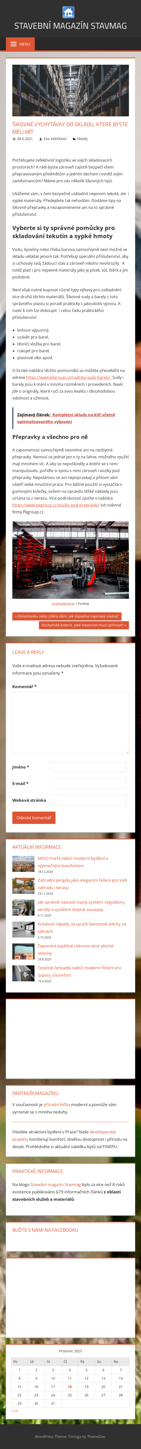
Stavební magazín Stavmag (70, 25)
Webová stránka (29, 800)
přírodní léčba (57, 1104)
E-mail (20, 783)
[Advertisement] (70, 1037)
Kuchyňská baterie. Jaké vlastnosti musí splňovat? (82, 625)
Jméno (20, 767)
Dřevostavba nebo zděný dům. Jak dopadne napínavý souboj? (68, 616)
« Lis (14, 1410)
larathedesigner (63, 603)
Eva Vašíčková (55, 138)
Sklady (82, 138)
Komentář (24, 686)
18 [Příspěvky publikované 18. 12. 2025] (70, 1386)
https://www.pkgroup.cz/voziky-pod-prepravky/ (56, 505)
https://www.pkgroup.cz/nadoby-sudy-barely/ (68, 377)
